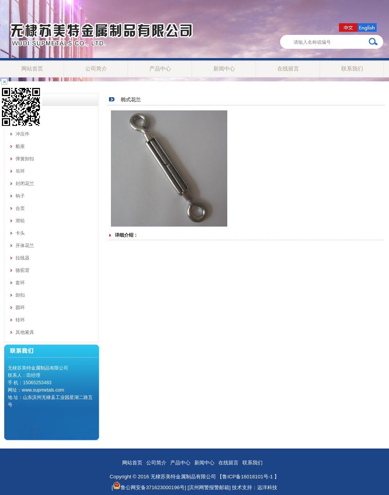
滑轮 (20, 220)
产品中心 (160, 68)
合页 (20, 208)
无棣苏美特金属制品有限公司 (183, 477)
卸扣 (20, 295)
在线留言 (288, 68)
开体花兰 (25, 245)
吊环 (20, 171)
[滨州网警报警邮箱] (208, 487)
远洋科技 (267, 487)
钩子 (20, 196)
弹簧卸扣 (25, 159)
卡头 (20, 233)
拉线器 (22, 258)
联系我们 (352, 68)
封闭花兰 (25, 183)
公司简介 (96, 68)
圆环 (20, 307)
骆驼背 (22, 270)
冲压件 (22, 134)
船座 (20, 146)
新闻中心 (224, 68)
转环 (20, 320)
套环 (20, 282)
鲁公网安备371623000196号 (149, 487)
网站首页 (32, 68)
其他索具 (25, 332)
